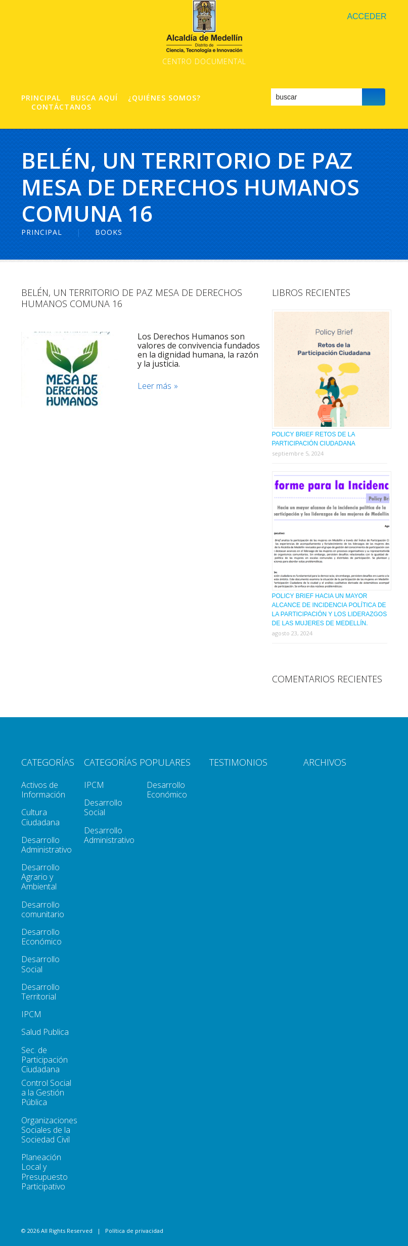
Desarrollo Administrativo (46, 844)
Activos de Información (43, 789)
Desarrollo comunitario (42, 909)
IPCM (31, 1014)
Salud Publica (45, 1031)
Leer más (154, 386)
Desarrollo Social (40, 964)
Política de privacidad (134, 1230)
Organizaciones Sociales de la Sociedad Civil (49, 1130)
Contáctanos (61, 107)
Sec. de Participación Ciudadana (44, 1059)
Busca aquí (94, 98)
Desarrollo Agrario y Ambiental (40, 877)
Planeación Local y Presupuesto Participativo (44, 1172)
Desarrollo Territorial (40, 991)
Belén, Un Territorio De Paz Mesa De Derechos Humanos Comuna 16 (131, 298)
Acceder (366, 16)
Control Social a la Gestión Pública (46, 1092)
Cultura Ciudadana (40, 817)
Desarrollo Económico (41, 936)
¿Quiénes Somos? (164, 98)
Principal (41, 98)
